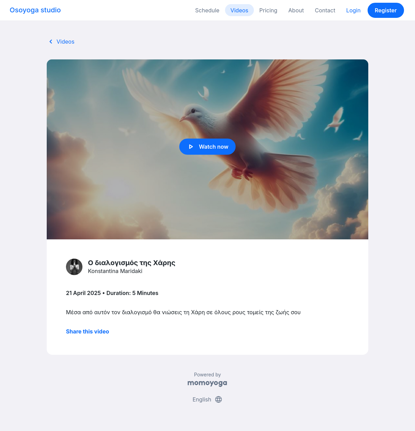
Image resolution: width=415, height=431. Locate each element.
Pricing (268, 10)
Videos (239, 10)
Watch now (207, 146)
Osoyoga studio (35, 10)
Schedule (207, 10)
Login (353, 10)
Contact (325, 10)
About (296, 10)
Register (386, 10)
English (207, 399)
